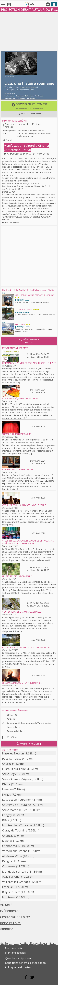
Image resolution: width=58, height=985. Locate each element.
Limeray (7, 789)
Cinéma (43, 145)
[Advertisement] (29, 31)
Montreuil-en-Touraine (17, 825)
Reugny (7, 861)
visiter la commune (29, 743)
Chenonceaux (11, 846)
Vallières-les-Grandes (16, 882)
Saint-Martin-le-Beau (15, 810)
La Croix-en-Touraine (16, 800)
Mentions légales (15, 952)
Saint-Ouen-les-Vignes (16, 779)
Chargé (6, 764)
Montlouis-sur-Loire (15, 871)
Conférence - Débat (17, 150)
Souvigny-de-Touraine (16, 805)
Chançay (7, 836)
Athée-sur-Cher (12, 856)
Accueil (5, 904)
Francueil (8, 887)
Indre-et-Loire (13, 727)
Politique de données (18, 967)
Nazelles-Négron (13, 753)
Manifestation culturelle (21, 145)
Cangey (7, 815)
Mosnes (7, 841)
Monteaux (9, 897)
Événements (9, 910)
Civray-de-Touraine (14, 830)
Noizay (6, 794)
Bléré (5, 820)
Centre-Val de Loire (16, 731)
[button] (29, 106)
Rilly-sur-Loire (11, 892)
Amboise (11, 719)
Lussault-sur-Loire (14, 769)
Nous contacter (14, 948)
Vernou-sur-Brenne (14, 851)
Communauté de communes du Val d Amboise (29, 723)
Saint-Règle (9, 774)
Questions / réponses (18, 958)
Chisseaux (8, 866)
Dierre (6, 784)
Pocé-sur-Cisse (11, 759)
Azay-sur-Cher (11, 877)
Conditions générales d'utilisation (25, 963)
